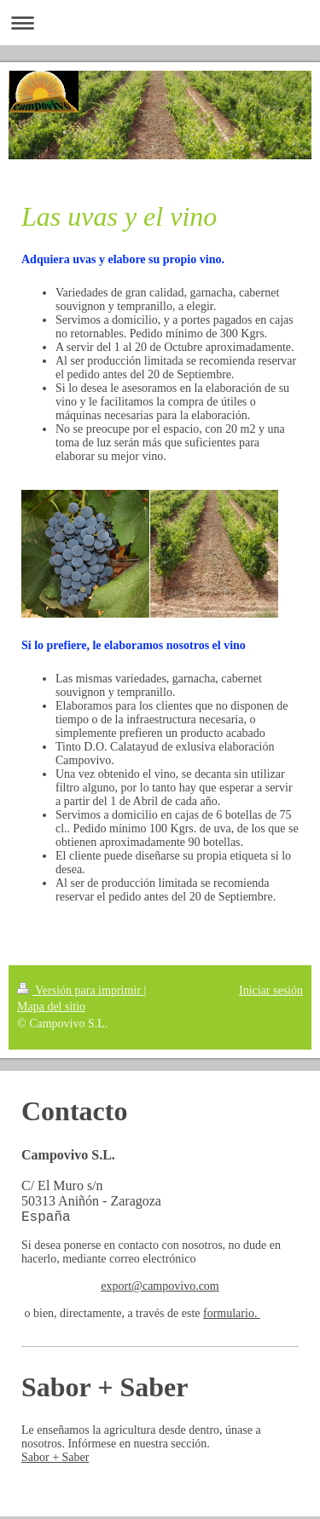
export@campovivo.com (159, 1288)
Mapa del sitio (51, 1006)
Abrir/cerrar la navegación (160, 22)
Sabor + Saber (55, 1459)
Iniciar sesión (271, 990)
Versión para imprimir (80, 990)
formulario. (231, 1315)
